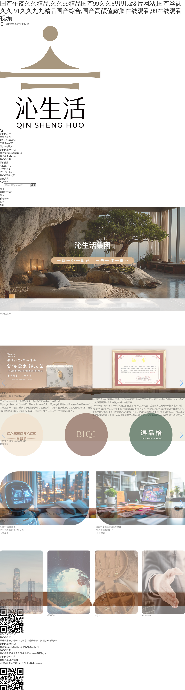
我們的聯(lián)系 (7, 175)
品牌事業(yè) (6, 137)
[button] (181, 420)
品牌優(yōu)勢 (6, 143)
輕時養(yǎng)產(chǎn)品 (11, 153)
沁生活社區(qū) (7, 172)
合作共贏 (4, 178)
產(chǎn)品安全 (7, 146)
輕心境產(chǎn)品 (8, 156)
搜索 (33, 185)
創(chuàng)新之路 (8, 140)
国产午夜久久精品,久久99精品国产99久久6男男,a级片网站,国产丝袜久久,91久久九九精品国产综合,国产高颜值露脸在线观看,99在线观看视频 (91, 11)
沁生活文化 (5, 166)
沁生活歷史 (5, 169)
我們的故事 (5, 159)
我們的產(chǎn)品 (8, 150)
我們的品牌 (5, 133)
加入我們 (4, 182)
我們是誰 (4, 162)
